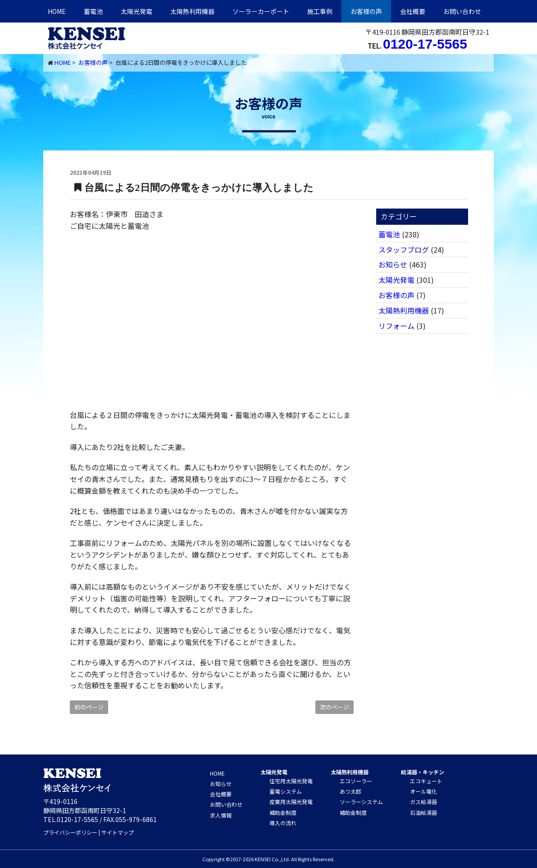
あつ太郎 (350, 791)
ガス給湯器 (423, 801)
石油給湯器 (423, 812)
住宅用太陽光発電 (291, 781)
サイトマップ (117, 832)
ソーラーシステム (361, 801)
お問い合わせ (462, 11)
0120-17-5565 (425, 43)
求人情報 (221, 815)
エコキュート (426, 781)
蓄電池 (93, 11)
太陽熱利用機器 (403, 310)
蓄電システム (285, 791)
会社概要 (412, 11)
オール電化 (423, 791)
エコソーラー (356, 781)
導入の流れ (282, 823)
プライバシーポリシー (70, 832)
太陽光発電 (136, 11)
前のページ (89, 707)
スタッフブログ (403, 249)
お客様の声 (366, 11)
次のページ (334, 707)
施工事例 (319, 11)
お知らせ (392, 264)
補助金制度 (282, 812)
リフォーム (396, 325)
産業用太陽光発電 (291, 801)
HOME (57, 11)
